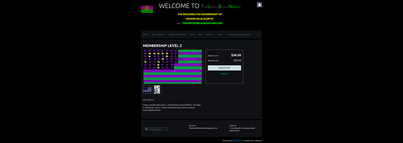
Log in (259, 4)
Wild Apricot (238, 140)
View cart (224, 73)
